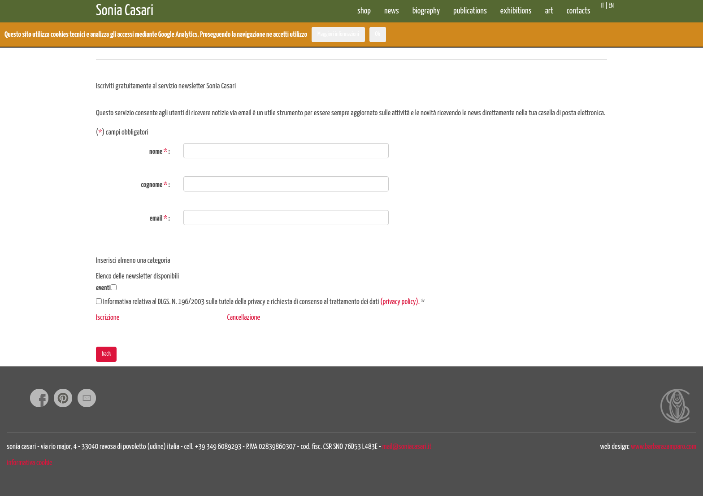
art (549, 11)
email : (160, 218)
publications (470, 11)
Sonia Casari (124, 8)
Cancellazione (243, 318)
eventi (103, 288)
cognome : (155, 185)
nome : (159, 152)
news (391, 11)
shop (364, 11)
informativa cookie (29, 463)
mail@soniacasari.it (407, 447)
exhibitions (516, 11)
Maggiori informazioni (338, 34)
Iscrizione (107, 318)
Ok (377, 34)
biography (426, 11)
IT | (603, 6)
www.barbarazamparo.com (663, 447)
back (106, 354)
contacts (578, 11)
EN (611, 6)
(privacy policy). (400, 302)
